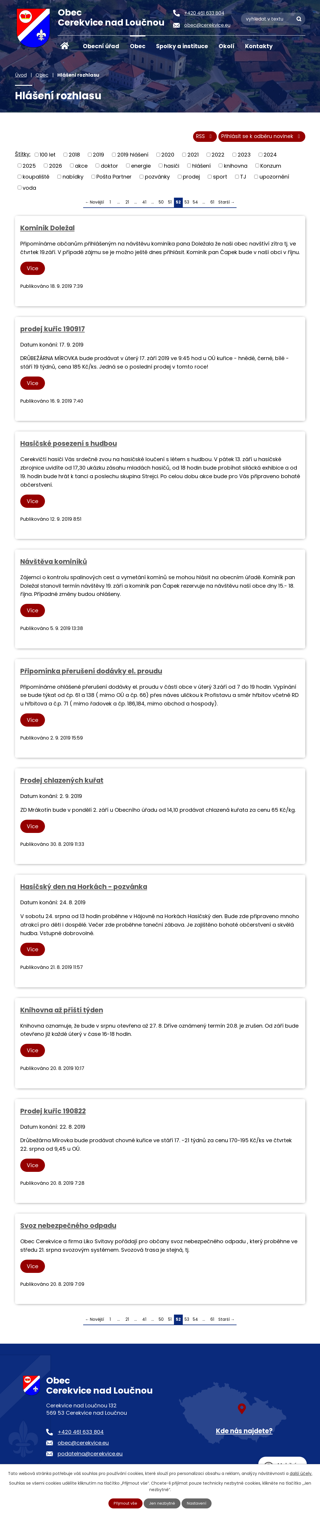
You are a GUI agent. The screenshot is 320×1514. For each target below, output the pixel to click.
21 (127, 204)
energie (141, 167)
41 (144, 204)
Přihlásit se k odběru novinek (260, 138)
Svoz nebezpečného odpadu (68, 1227)
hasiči (171, 167)
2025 (29, 167)
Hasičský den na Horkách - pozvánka (83, 888)
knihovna (235, 167)
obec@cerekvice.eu (83, 1444)
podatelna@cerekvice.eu (90, 1455)
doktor (109, 167)
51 (170, 204)
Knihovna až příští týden (61, 1011)
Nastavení (198, 1503)
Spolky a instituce (182, 46)
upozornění (274, 178)
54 (195, 204)
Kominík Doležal (47, 229)
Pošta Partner (114, 178)
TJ (243, 178)
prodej (191, 178)
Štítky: (23, 155)
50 (161, 204)
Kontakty (259, 46)
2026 (55, 167)
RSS (200, 138)
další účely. (301, 1473)
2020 (167, 156)
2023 (244, 156)
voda (29, 189)
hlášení (201, 167)
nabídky (73, 178)
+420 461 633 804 (81, 1433)
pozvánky (157, 178)
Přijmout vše (124, 1503)
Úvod (65, 46)
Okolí (226, 46)
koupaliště (36, 178)
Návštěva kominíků (53, 563)
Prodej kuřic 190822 (53, 1113)
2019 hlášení (132, 156)
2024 (270, 156)
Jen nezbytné (162, 1503)
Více (34, 270)
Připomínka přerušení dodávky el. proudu (91, 673)
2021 (193, 156)
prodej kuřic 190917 (52, 330)
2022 (218, 156)
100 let (48, 156)
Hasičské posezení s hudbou (68, 445)
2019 (98, 156)
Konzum (270, 167)
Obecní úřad (101, 46)
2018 (74, 156)
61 (212, 204)
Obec (137, 46)
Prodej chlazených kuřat (61, 782)
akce (81, 167)
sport (220, 178)
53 (187, 204)
